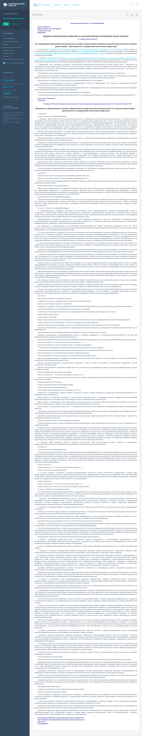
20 (114, 49)
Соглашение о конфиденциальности (13, 114)
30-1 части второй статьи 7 (89, 49)
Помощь (5, 44)
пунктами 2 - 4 (105, 49)
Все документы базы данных (11, 122)
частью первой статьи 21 (86, 51)
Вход (5, 24)
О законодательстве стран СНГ (13, 59)
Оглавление (46, 5)
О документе (57, 5)
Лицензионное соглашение (10, 116)
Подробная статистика (10, 97)
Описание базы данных (10, 41)
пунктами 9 (75, 49)
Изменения (50, 58)
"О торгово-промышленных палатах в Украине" (89, 53)
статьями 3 (54, 49)
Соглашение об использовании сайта (13, 112)
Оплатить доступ (8, 50)
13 (111, 49)
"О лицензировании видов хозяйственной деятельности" (54, 53)
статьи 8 (121, 49)
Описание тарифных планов (12, 47)
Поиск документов (9, 38)
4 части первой (64, 49)
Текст (37, 5)
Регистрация (14, 24)
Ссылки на (66, 5)
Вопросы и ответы (9, 53)
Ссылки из (75, 5)
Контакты (6, 56)
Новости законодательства (13, 63)
